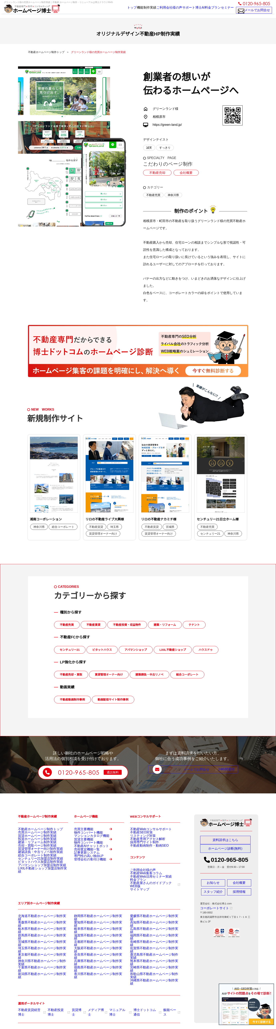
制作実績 (136, 10)
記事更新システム (83, 880)
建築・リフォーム (165, 624)
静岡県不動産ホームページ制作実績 (93, 931)
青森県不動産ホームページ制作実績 (37, 936)
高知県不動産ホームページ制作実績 (149, 936)
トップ (111, 10)
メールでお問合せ (254, 12)
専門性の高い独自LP (85, 885)
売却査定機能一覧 (95, 873)
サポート (178, 10)
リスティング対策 (139, 839)
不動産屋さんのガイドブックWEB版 (151, 897)
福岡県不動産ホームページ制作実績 (149, 946)
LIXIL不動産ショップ (173, 649)
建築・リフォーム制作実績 (32, 849)
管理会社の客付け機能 (95, 894)
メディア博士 (91, 1009)
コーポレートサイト (212, 910)
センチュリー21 (70, 649)
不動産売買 (153, 195)
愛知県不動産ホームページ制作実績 (93, 936)
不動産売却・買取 (71, 674)
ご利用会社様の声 (157, 10)
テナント (194, 624)
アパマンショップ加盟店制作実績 (36, 884)
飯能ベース (159, 1009)
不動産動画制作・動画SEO (144, 854)
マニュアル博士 (112, 1009)
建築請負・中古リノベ (149, 674)
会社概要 (183, 172)
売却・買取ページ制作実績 (32, 854)
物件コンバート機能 (85, 837)
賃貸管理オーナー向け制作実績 (35, 859)
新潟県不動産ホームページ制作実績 (37, 976)
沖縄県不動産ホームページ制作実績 (149, 981)
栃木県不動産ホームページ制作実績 (37, 941)
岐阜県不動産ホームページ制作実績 (93, 941)
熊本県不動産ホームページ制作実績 (149, 966)
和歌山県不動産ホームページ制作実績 (150, 976)
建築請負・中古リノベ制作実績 (35, 864)
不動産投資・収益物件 (127, 624)
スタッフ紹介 (213, 893)
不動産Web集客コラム (142, 882)
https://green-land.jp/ (167, 124)
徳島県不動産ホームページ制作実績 (93, 971)
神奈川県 (173, 195)
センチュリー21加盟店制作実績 (35, 874)
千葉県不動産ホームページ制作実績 (37, 971)
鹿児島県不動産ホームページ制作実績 (150, 961)
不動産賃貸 (93, 624)
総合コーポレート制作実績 (32, 869)
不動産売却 (156, 172)
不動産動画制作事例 (72, 699)
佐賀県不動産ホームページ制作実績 (149, 956)
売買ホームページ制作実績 (32, 834)
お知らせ (213, 884)
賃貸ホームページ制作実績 (32, 839)
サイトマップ (137, 902)
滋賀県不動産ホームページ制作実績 (93, 946)
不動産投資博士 (55, 1009)
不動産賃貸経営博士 (30, 1009)
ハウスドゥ (206, 649)
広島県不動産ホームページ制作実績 (149, 941)
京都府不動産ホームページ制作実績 (93, 951)
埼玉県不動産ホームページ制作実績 (37, 956)
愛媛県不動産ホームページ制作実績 (149, 931)
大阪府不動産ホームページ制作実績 (93, 956)
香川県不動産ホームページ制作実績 (93, 976)
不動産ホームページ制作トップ (35, 829)
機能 (122, 10)
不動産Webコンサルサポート (145, 829)
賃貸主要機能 (95, 852)
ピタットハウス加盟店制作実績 (35, 879)
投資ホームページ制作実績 (32, 844)
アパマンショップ (135, 649)
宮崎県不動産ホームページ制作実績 (149, 971)
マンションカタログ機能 (87, 842)
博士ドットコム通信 (136, 1009)
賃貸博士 (73, 1009)
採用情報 (239, 893)
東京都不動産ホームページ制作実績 (37, 961)
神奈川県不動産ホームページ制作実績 (38, 966)
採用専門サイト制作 (141, 849)
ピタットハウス (102, 649)
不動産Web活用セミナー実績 (145, 887)
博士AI (193, 10)
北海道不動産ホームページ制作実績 (37, 931)
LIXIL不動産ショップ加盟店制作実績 (37, 889)
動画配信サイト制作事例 (113, 699)
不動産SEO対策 (138, 834)
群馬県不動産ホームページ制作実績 (37, 946)
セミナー (226, 10)
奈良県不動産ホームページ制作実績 (93, 961)
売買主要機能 (95, 830)
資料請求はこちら (225, 840)
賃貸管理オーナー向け (109, 674)
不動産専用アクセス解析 (143, 844)
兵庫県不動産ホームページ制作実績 (93, 966)
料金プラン (208, 10)
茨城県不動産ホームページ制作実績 (37, 951)
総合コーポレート (187, 674)
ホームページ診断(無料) (225, 850)
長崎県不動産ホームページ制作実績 (149, 951)
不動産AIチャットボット (87, 864)
